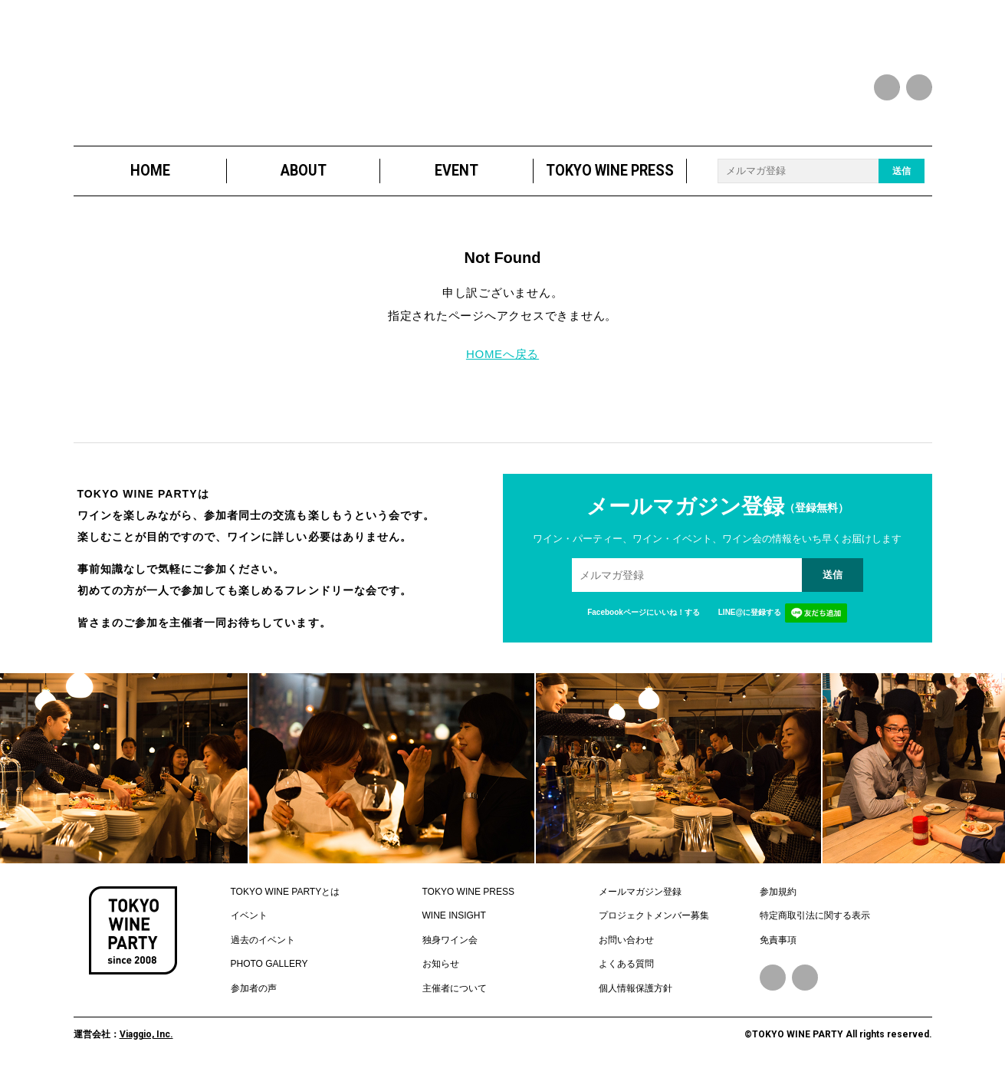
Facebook (773, 978)
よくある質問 (626, 963)
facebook (887, 87)
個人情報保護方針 (635, 988)
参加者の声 (254, 988)
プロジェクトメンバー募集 (654, 915)
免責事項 (778, 940)
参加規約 (778, 891)
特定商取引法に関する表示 (815, 915)
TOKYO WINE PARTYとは (285, 891)
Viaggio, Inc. (146, 1034)
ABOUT (303, 170)
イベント (249, 915)
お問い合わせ (626, 940)
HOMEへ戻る (502, 353)
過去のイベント (263, 940)
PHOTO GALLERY (269, 963)
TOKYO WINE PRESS (610, 170)
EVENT (456, 170)
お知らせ (440, 963)
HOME (149, 170)
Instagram (805, 978)
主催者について (454, 988)
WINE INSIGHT (454, 915)
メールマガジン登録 (640, 891)
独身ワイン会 (450, 940)
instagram (919, 87)
